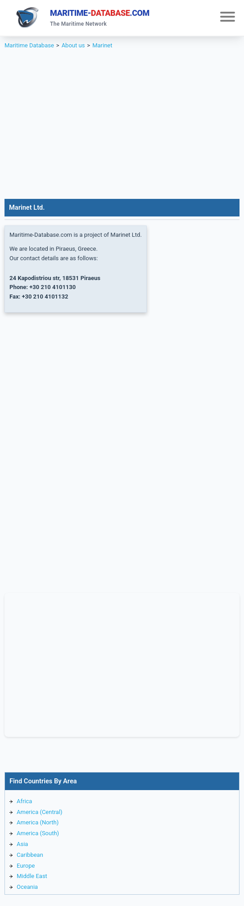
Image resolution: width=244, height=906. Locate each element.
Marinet (102, 45)
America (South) (38, 833)
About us (73, 45)
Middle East (32, 876)
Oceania (27, 886)
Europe (26, 865)
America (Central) (40, 812)
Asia (22, 844)
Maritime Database (29, 45)
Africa (24, 801)
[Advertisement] (122, 131)
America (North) (38, 822)
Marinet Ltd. (27, 207)
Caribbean (30, 854)
